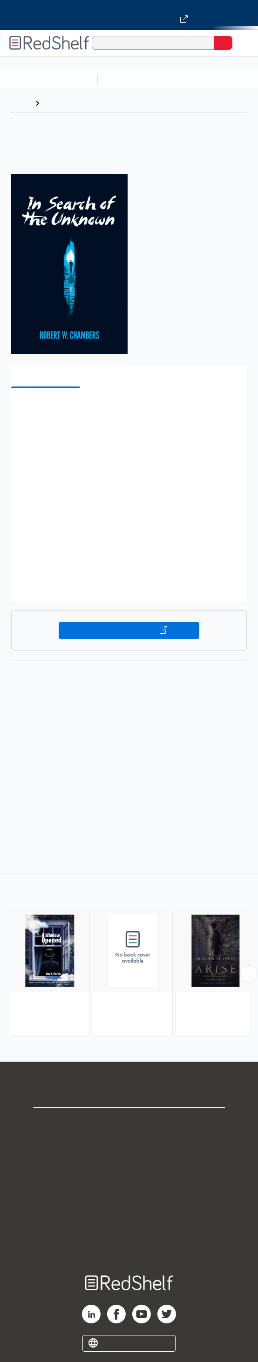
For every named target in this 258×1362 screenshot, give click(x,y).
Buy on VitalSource (129, 630)
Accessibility (129, 1224)
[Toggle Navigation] (241, 43)
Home (21, 103)
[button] (128, 409)
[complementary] (129, 956)
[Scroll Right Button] (248, 973)
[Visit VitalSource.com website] (129, 15)
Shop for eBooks (129, 1122)
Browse (57, 103)
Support (129, 1142)
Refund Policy (129, 1204)
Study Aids (125, 79)
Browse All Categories (48, 79)
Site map (129, 1245)
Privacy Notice (129, 1163)
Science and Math (182, 79)
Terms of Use (129, 1183)
